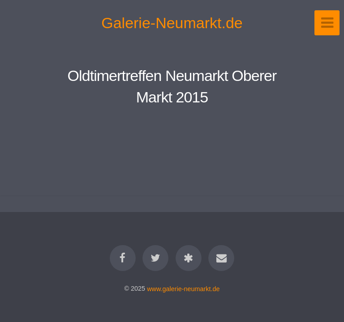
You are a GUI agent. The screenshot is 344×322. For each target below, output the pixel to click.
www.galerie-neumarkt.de (183, 288)
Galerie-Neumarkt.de (172, 22)
